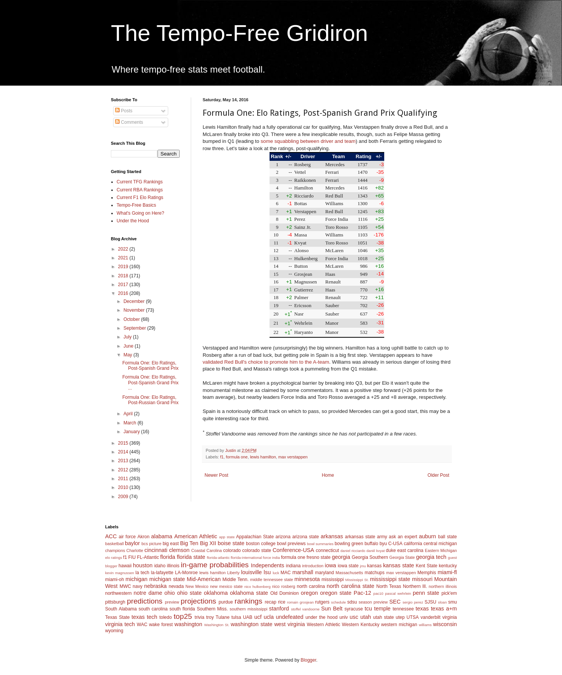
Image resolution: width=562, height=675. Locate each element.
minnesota (307, 579)
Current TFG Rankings (140, 182)
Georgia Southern (370, 557)
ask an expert (403, 536)
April (128, 413)
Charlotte (135, 550)
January (132, 431)
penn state (426, 593)
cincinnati (156, 550)
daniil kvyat (375, 551)
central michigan (440, 543)
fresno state (319, 557)
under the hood (321, 617)
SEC (395, 602)
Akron (143, 536)
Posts (123, 110)
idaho (159, 565)
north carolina (311, 586)
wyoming (114, 630)
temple (382, 608)
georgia (341, 557)
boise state (231, 543)
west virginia (289, 624)
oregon (309, 593)
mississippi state (390, 579)
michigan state (167, 579)
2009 (124, 496)
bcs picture (151, 543)
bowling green (349, 543)
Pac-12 (362, 593)
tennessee (403, 609)
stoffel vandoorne (305, 609)
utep (400, 617)
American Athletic (195, 536)
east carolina (410, 550)
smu (452, 602)
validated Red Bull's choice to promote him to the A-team (266, 362)
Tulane (222, 617)
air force (127, 536)
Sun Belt (332, 608)
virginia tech (120, 624)
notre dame (148, 593)
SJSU (431, 602)
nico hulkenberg (257, 586)
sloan (442, 602)
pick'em (449, 593)
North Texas (388, 586)
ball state (447, 536)
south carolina (152, 609)
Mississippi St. (357, 580)
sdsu (352, 602)
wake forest (161, 624)
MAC (286, 572)
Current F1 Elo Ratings (140, 197)
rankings (249, 601)
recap (270, 602)
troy (210, 617)
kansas (374, 565)
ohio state (189, 593)
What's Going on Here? (140, 213)
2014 (124, 452)
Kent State (426, 565)
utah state (383, 617)
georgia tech (431, 557)
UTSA (412, 617)
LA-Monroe (186, 572)
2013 (124, 460)
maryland (324, 572)
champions (115, 550)
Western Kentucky (360, 624)
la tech (142, 572)
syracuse (353, 609)
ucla (269, 617)
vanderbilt (430, 617)
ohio (169, 593)
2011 (124, 478)
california (413, 543)
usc (354, 617)
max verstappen (293, 457)
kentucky (448, 565)
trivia (199, 617)
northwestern (118, 593)
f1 (222, 457)
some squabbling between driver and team (308, 141)
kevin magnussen (119, 573)
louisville (251, 572)
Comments (129, 122)
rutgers (322, 602)
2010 (124, 487)
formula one (237, 457)
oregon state (335, 593)
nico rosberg (284, 586)
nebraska (155, 586)
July (128, 337)
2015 (124, 443)
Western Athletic (323, 624)
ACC (111, 536)
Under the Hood (133, 220)
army (382, 536)
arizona (283, 536)
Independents (267, 565)
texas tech (144, 617)
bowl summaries (320, 544)
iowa (330, 565)
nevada (176, 586)
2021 (124, 258)
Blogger (308, 660)
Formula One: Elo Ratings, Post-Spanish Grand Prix (150, 365)
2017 (124, 284)
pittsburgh (115, 602)
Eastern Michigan (441, 550)
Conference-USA (293, 550)
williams (425, 625)
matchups (375, 572)
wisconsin (445, 624)
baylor (132, 543)
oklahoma (215, 593)
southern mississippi (249, 609)
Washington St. (216, 625)
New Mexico (196, 586)
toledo (165, 617)
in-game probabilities (215, 565)
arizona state (305, 536)
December (134, 301)
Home (328, 475)
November (134, 310)
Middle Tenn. (236, 579)
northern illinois (443, 586)
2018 (124, 275)
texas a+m (444, 608)
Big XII (208, 543)
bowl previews (291, 543)
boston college (260, 543)
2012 (124, 470)
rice (281, 602)
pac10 (378, 593)
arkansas (332, 536)
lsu (267, 572)
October (132, 319)
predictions (144, 601)
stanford (279, 608)
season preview (373, 602)
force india (271, 557)
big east (170, 543)
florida (167, 557)
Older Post (438, 475)
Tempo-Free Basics (136, 205)
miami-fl (447, 572)
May (128, 355)
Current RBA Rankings (140, 190)
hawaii (125, 565)
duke (391, 550)
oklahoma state (249, 593)
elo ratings (113, 557)
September (135, 328)
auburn (427, 536)
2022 (124, 249)
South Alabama (121, 609)
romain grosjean (300, 602)
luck (276, 573)
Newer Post (216, 475)
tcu (368, 608)
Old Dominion (284, 593)
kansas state (398, 565)
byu (383, 543)
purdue (226, 602)
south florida (182, 609)
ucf (258, 617)
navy (137, 586)
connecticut (327, 550)
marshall (302, 572)
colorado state (256, 550)
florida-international (246, 557)
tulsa (236, 617)
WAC (142, 624)
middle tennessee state (271, 579)
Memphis (426, 572)
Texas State (117, 617)
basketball (114, 543)
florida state (191, 557)
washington (188, 624)
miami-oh (114, 579)
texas (422, 608)
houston (143, 565)
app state (227, 537)
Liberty (233, 572)
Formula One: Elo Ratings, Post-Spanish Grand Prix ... (150, 382)
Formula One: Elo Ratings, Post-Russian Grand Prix (150, 400)
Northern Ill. (415, 586)
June (129, 346)
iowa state (348, 565)
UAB (247, 617)
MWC (125, 586)
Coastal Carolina (206, 550)
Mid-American (204, 579)
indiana (293, 565)
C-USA (395, 543)
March (130, 423)
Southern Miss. (212, 609)
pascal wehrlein (398, 593)
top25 (183, 616)
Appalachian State (255, 536)
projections (198, 601)
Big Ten (189, 543)
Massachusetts (349, 572)
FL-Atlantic (148, 557)
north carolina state (351, 586)
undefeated (290, 617)
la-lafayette (162, 572)
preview (172, 602)
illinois (173, 565)
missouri (422, 579)
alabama (161, 536)
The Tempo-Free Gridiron (239, 33)
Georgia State (402, 557)
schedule (338, 602)
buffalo (371, 543)
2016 (124, 293)
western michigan (399, 624)
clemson (179, 550)
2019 (124, 266)
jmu (363, 566)
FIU (132, 557)
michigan (136, 579)
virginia (449, 617)
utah (365, 617)
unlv (343, 617)
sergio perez (413, 602)
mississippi (333, 579)
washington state (251, 624)
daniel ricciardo (353, 551)
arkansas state (360, 536)
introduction (312, 565)
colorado (232, 550)
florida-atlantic (218, 557)
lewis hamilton (263, 457)
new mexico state (226, 586)
